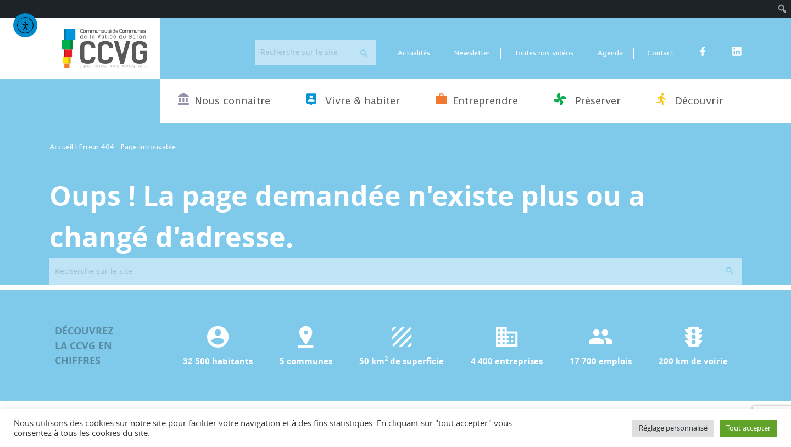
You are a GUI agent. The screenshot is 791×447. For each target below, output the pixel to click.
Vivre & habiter (353, 99)
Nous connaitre (224, 99)
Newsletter (472, 53)
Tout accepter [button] (748, 428)
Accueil (61, 147)
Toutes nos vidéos (543, 53)
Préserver (587, 99)
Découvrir (689, 99)
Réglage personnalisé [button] (673, 428)
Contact (660, 53)
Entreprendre (477, 99)
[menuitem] (782, 9)
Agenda (610, 53)
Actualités (414, 53)
